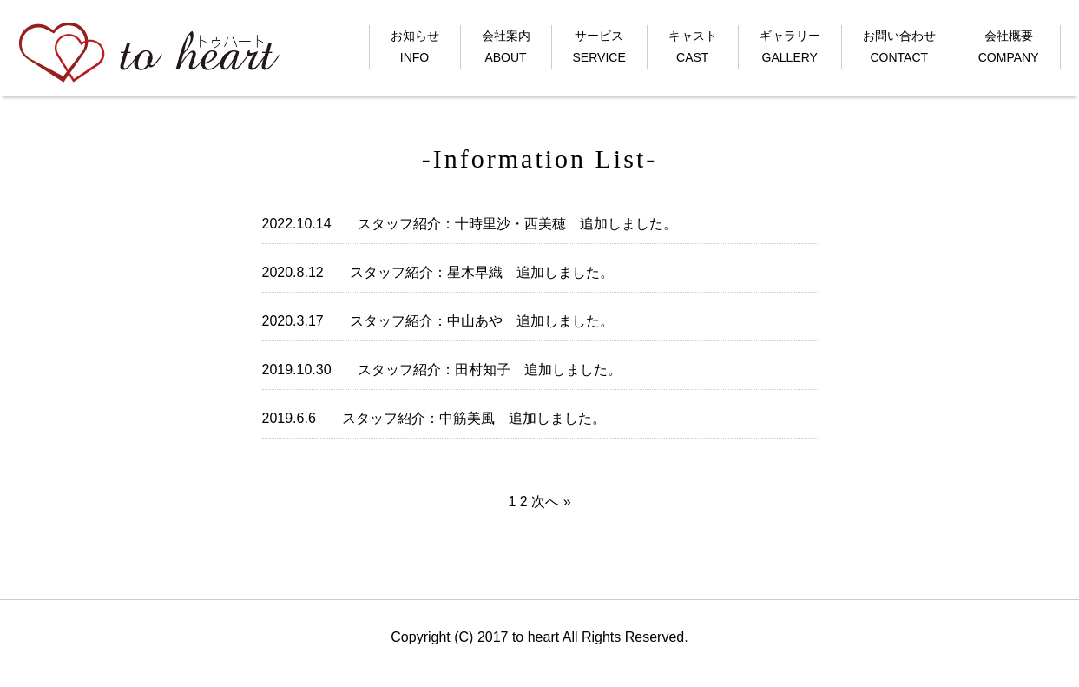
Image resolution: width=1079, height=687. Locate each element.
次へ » (550, 501)
